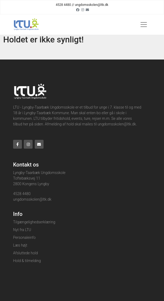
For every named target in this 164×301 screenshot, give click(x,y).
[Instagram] (82, 9)
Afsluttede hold (25, 253)
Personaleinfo (24, 237)
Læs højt (20, 245)
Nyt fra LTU (22, 230)
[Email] (87, 9)
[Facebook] (77, 9)
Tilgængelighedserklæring (34, 222)
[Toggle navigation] (143, 24)
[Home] (26, 25)
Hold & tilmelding (27, 261)
